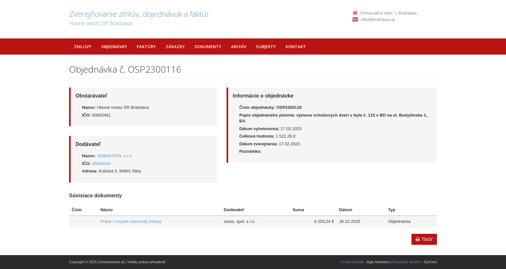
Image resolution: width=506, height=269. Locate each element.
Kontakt (296, 46)
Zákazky (175, 46)
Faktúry (146, 46)
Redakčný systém (406, 262)
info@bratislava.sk (378, 19)
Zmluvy (82, 46)
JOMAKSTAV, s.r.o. (115, 155)
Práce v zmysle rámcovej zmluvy (130, 221)
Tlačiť (424, 239)
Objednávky (114, 46)
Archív (238, 46)
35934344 (101, 163)
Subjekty (266, 46)
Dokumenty (208, 46)
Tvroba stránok (352, 262)
